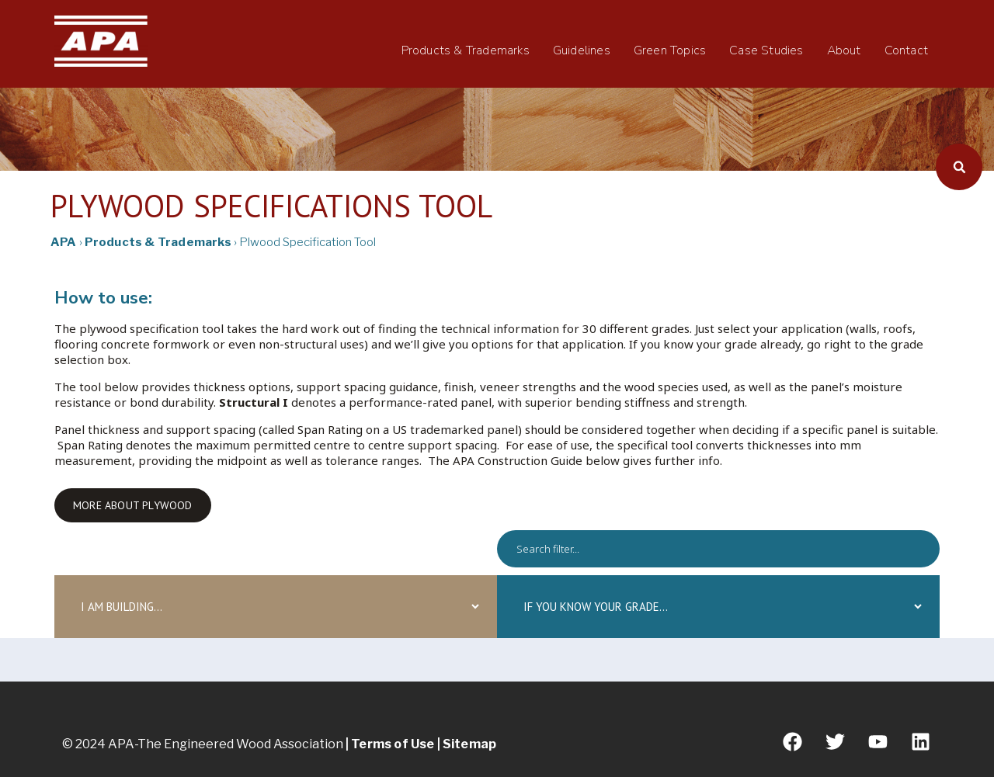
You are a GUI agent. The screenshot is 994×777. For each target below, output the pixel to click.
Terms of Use (393, 744)
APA (63, 242)
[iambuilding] (275, 607)
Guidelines (581, 50)
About (844, 50)
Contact (906, 50)
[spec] (718, 548)
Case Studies (766, 50)
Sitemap (469, 744)
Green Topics (670, 50)
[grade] (718, 607)
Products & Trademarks (465, 50)
